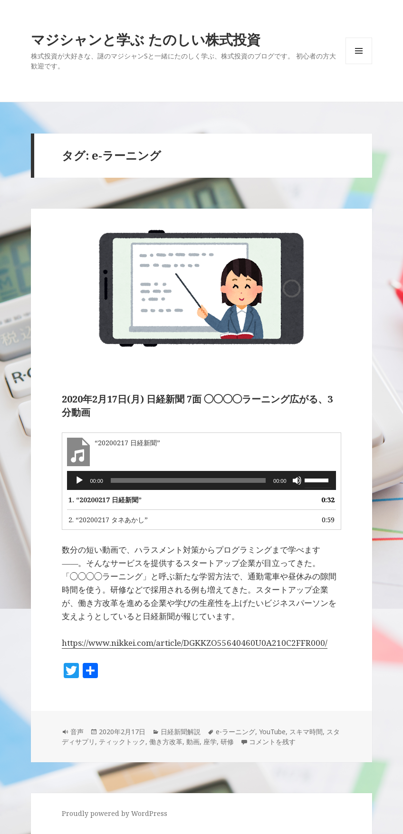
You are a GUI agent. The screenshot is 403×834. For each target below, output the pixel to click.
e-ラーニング (235, 731)
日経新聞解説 (181, 731)
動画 (193, 741)
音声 (77, 731)
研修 (227, 741)
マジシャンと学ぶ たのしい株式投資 (145, 39)
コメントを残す (272, 741)
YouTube (272, 731)
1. (105, 499)
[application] (201, 480)
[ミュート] (297, 480)
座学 (210, 741)
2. (108, 519)
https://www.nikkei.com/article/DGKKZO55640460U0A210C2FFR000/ (194, 642)
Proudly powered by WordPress (114, 813)
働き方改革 (165, 741)
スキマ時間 (306, 731)
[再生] (79, 480)
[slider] (188, 480)
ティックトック (122, 741)
